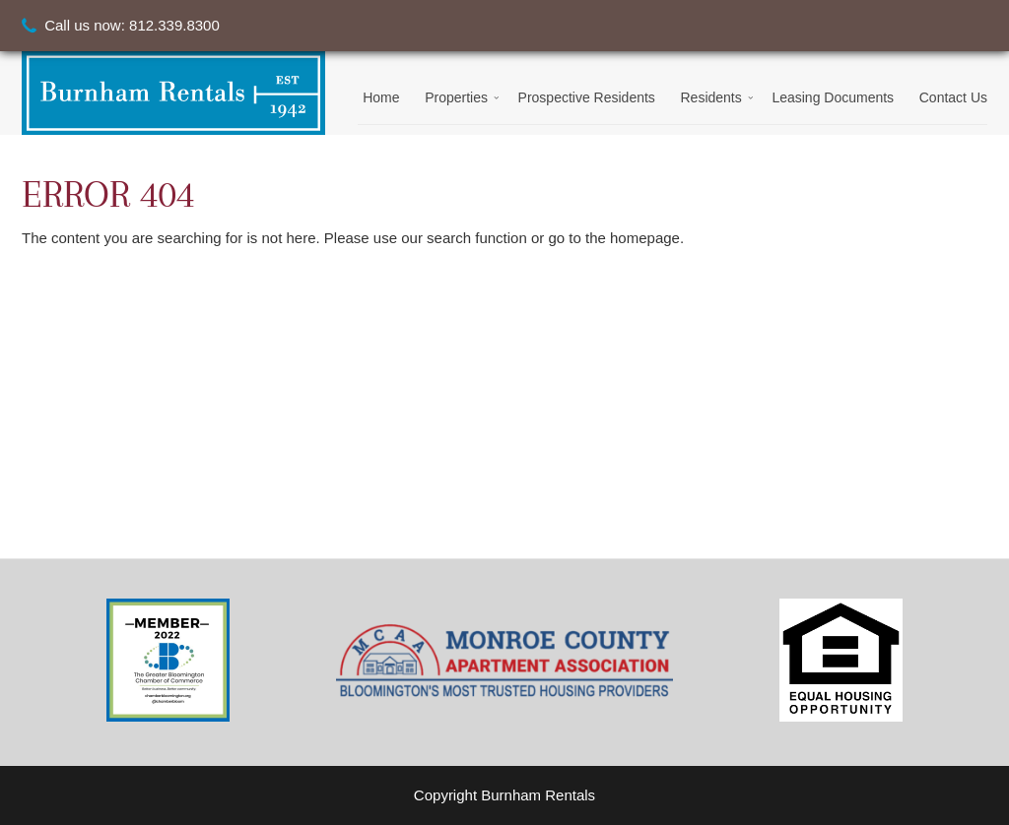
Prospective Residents (586, 97)
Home (381, 97)
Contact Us (953, 97)
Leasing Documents (833, 97)
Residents (710, 97)
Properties (456, 97)
